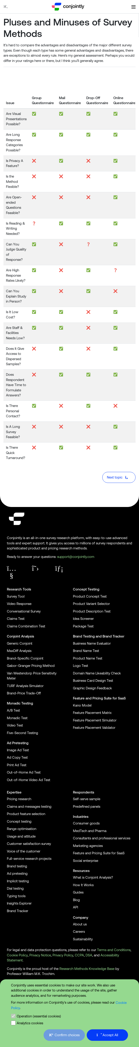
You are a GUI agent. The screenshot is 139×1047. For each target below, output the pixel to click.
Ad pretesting (17, 873)
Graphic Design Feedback (92, 688)
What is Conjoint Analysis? (93, 877)
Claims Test (16, 619)
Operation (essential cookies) (39, 1016)
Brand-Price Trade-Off (24, 693)
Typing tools (16, 896)
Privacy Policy (63, 955)
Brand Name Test (86, 651)
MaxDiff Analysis (19, 651)
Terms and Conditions (114, 950)
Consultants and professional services (101, 838)
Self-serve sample (86, 799)
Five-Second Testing (22, 733)
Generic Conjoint (19, 643)
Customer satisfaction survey (29, 844)
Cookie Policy (17, 955)
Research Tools (19, 589)
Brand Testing (84, 636)
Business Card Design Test (93, 680)
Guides (78, 892)
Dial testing (15, 888)
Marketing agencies (88, 846)
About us (80, 924)
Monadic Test (17, 718)
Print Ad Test (16, 765)
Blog (76, 900)
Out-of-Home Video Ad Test (28, 780)
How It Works (83, 885)
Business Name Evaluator (92, 643)
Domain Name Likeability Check (97, 673)
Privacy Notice (40, 955)
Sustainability (83, 939)
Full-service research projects (29, 858)
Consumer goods (86, 823)
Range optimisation (21, 829)
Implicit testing (18, 881)
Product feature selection (26, 814)
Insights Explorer (19, 903)
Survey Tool (16, 596)
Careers (79, 931)
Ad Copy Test (17, 757)
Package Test (83, 626)
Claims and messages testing (29, 806)
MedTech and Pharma (89, 831)
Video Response (19, 604)
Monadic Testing (20, 703)
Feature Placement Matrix (92, 713)
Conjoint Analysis (20, 636)
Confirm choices (64, 1035)
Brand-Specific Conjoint (25, 658)
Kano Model (82, 705)
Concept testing (19, 821)
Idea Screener (83, 619)
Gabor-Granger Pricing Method (31, 666)
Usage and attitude (21, 836)
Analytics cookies (30, 1023)
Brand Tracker (113, 636)
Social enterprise (85, 861)
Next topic (118, 477)
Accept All (107, 1035)
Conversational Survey (24, 611)
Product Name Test (87, 658)
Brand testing (17, 866)
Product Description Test (92, 611)
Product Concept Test (90, 596)
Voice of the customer (23, 851)
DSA (89, 955)
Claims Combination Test (26, 626)
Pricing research (19, 799)
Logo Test (80, 666)
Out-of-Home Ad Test (24, 772)
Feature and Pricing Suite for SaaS (99, 698)
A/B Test (13, 710)
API (75, 907)
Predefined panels (86, 806)
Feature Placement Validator (94, 728)
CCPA (79, 955)
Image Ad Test (18, 750)
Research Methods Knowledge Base (86, 969)
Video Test (15, 725)
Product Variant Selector (91, 604)
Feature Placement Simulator (95, 720)
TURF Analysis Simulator (25, 686)
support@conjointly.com (75, 557)
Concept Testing (86, 589)
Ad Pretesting (17, 743)
